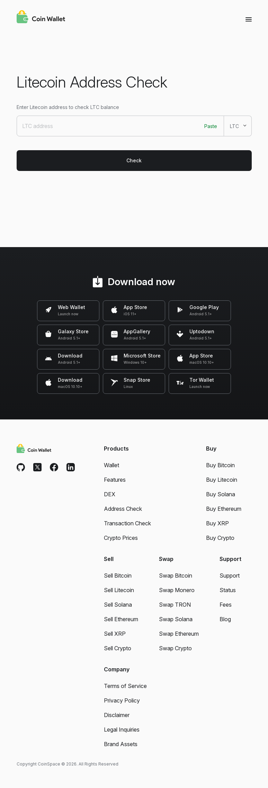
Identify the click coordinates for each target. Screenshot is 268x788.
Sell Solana (118, 604)
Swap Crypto (175, 648)
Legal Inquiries (122, 729)
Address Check (123, 508)
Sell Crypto (117, 648)
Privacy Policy (122, 700)
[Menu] (248, 19)
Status (228, 590)
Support (230, 575)
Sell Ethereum (121, 619)
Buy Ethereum (223, 508)
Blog (225, 619)
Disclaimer (116, 715)
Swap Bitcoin (175, 575)
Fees (226, 604)
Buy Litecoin (221, 479)
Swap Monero (177, 590)
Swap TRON (175, 604)
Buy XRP (217, 523)
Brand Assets (120, 744)
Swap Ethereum (179, 633)
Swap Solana (176, 619)
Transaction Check (127, 523)
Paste (210, 126)
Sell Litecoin (119, 590)
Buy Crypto (220, 537)
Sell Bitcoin (118, 575)
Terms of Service (125, 685)
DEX (109, 494)
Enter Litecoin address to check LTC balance (68, 107)
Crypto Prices (121, 537)
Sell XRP (115, 633)
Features (115, 479)
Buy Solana (220, 494)
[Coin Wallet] (41, 17)
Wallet (111, 465)
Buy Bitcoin (220, 465)
